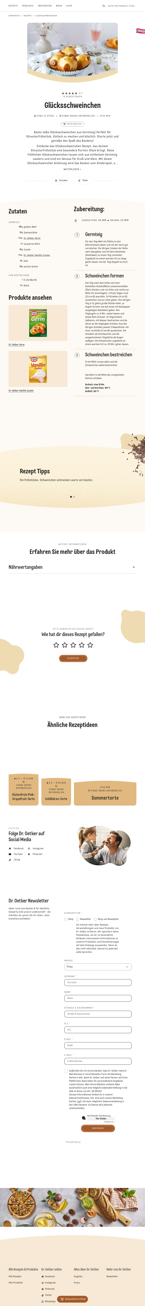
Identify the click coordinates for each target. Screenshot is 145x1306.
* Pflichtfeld (72, 1142)
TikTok (48, 1295)
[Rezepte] (15, 6)
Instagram (50, 1283)
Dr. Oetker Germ (32, 238)
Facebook (50, 1277)
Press (77, 1283)
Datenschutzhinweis (79, 1098)
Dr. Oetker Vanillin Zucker (37, 255)
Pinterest (50, 1289)
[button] (72, 88)
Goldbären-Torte (56, 770)
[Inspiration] (47, 6)
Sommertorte (105, 770)
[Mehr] (61, 6)
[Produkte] (30, 6)
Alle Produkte (16, 1283)
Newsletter (112, 1277)
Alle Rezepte (15, 1277)
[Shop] (71, 6)
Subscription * (73, 913)
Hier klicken (101, 1119)
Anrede (68, 961)
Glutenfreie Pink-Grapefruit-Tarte (23, 770)
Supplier (78, 1277)
